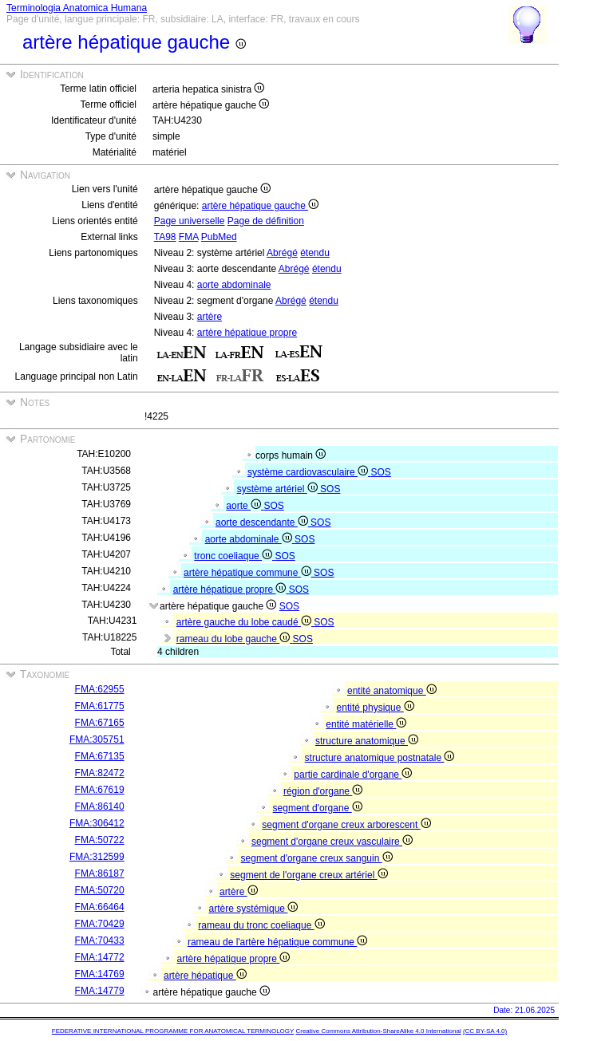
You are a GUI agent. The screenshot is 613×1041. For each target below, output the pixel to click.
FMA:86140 (100, 806)
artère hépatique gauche (260, 205)
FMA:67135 (100, 756)
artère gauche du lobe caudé (245, 622)
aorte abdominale (234, 284)
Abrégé (282, 252)
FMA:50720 (100, 890)
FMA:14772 (100, 957)
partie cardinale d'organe (353, 774)
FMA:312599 (97, 856)
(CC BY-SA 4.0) (485, 1031)
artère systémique (254, 908)
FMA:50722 (100, 840)
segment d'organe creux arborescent (346, 824)
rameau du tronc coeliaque (261, 925)
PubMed (219, 237)
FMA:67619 (100, 789)
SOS (380, 472)
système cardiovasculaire (308, 472)
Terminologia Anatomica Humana (76, 8)
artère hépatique (205, 975)
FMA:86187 (100, 873)
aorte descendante (263, 522)
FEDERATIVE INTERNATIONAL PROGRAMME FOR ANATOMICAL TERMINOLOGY (173, 1031)
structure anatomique (366, 741)
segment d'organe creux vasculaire (332, 841)
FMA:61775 (100, 706)
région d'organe (322, 791)
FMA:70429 (100, 923)
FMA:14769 (100, 974)
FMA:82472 (100, 773)
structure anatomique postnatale (380, 757)
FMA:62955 (100, 689)
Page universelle (189, 221)
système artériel (278, 489)
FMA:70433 (100, 940)
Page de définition (265, 221)
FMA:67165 (100, 722)
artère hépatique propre (247, 332)
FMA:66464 (100, 907)
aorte (244, 505)
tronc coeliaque (234, 556)
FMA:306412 (97, 823)
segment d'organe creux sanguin (317, 858)
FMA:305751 (97, 739)
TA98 (165, 237)
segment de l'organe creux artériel (308, 875)
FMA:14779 (100, 990)
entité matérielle (366, 724)
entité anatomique (392, 690)
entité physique (375, 707)
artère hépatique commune (249, 572)
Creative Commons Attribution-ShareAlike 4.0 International (378, 1031)
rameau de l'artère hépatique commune (277, 942)
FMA (189, 237)
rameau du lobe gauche (234, 639)
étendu (315, 252)
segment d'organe (317, 808)
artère (209, 316)
